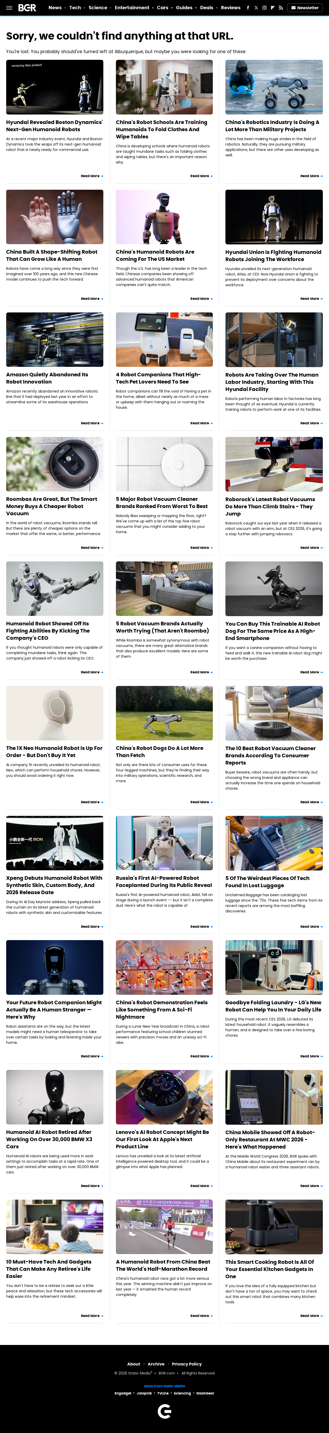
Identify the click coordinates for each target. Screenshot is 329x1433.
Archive (156, 1364)
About (133, 1364)
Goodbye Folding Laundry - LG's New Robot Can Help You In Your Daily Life (273, 1006)
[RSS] (281, 8)
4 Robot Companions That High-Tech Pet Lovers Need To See (158, 378)
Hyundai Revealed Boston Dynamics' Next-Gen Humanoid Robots (54, 126)
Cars (162, 8)
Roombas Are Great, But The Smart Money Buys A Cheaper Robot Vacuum (51, 506)
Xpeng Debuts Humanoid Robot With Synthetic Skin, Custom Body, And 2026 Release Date (54, 885)
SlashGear (205, 1393)
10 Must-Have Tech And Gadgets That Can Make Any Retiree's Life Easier (49, 1268)
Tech (75, 8)
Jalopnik (144, 1393)
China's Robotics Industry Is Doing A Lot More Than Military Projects (272, 126)
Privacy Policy (187, 1364)
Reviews (231, 8)
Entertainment (132, 8)
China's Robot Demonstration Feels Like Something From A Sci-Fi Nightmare (162, 1009)
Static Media (139, 1374)
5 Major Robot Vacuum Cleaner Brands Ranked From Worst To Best (162, 503)
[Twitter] (256, 8)
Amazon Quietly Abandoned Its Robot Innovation (47, 378)
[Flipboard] (273, 8)
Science (98, 8)
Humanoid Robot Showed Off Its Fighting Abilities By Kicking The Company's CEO (48, 630)
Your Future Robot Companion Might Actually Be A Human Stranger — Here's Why (54, 1009)
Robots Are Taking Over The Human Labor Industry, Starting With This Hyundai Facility (271, 382)
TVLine (163, 1393)
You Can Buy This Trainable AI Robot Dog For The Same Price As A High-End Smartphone (272, 631)
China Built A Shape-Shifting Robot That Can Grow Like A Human (51, 255)
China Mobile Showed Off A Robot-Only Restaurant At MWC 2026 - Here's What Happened (270, 1139)
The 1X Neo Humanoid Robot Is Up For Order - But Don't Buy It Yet (54, 752)
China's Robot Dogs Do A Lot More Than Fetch (159, 752)
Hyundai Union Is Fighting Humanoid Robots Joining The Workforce (273, 256)
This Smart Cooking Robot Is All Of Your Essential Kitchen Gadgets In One (269, 1269)
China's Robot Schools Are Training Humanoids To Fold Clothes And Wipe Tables (161, 129)
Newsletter (305, 7)
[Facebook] (248, 8)
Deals (207, 8)
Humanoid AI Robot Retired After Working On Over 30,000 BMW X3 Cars (49, 1139)
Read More (90, 176)
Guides (184, 8)
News (55, 8)
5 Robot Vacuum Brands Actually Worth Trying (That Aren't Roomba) (162, 627)
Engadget (123, 1393)
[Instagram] (264, 8)
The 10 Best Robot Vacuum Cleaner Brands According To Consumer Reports (270, 755)
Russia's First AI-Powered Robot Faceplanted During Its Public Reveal (164, 882)
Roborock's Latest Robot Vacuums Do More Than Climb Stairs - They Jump (270, 506)
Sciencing (182, 1393)
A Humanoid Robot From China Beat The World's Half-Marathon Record (163, 1265)
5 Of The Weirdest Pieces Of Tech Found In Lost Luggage (267, 882)
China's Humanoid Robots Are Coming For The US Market (155, 255)
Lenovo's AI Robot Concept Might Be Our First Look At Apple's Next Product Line (162, 1139)
